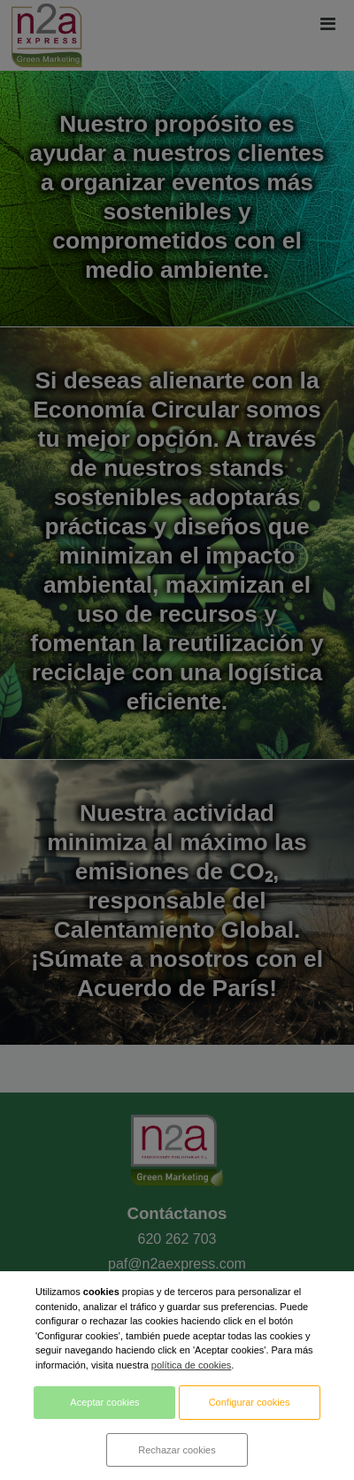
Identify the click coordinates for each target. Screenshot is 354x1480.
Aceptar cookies (104, 1402)
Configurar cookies (249, 1402)
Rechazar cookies (176, 1450)
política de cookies (191, 1365)
